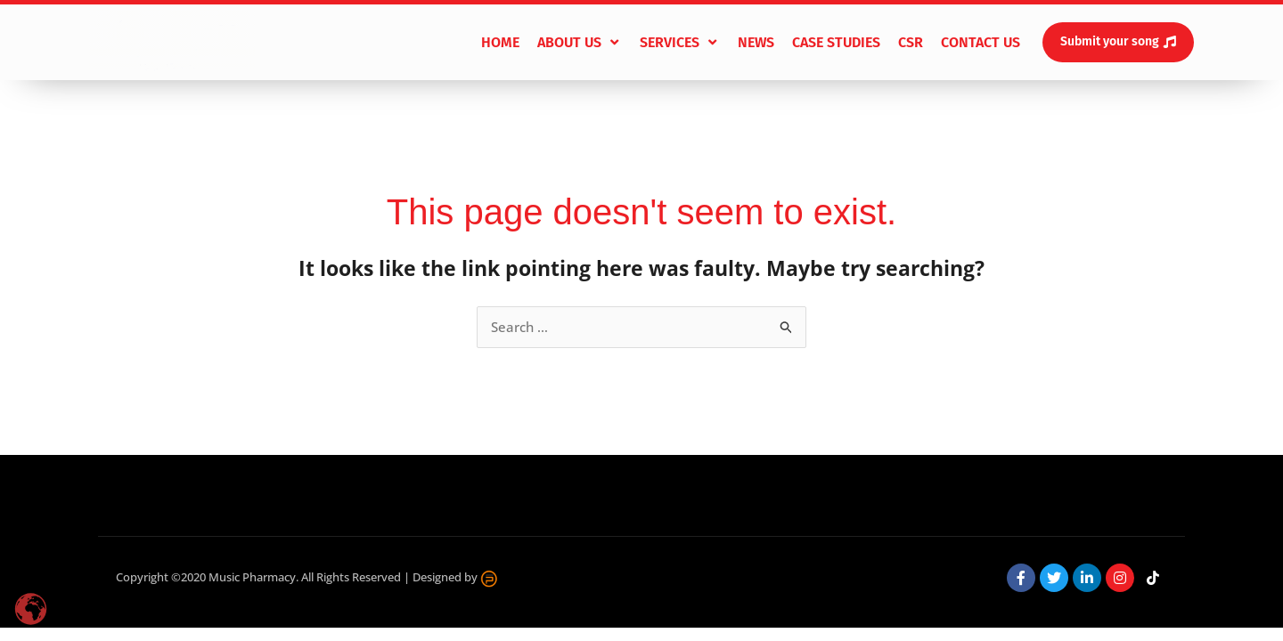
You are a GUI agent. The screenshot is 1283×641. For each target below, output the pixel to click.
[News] (756, 42)
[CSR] (910, 42)
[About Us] (579, 42)
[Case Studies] (836, 42)
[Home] (500, 42)
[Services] (680, 42)
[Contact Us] (980, 42)
